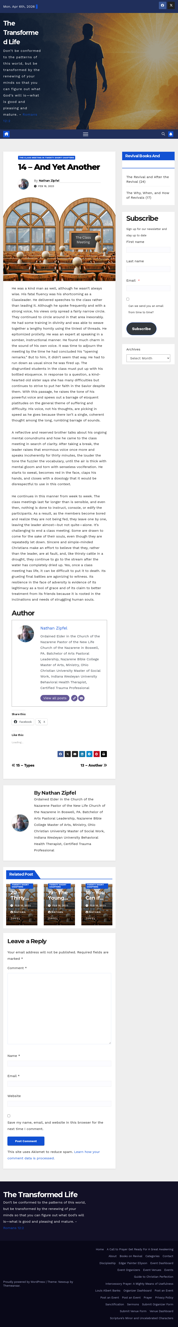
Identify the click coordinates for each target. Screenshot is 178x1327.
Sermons (133, 1304)
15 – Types (23, 765)
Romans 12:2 (13, 1228)
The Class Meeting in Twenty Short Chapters (46, 158)
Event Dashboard (161, 1263)
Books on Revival (131, 1256)
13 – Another (94, 765)
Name (13, 1056)
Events (168, 1270)
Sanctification (114, 1304)
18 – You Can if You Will (96, 898)
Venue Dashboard (161, 1311)
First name (135, 242)
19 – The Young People (58, 898)
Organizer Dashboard (137, 1290)
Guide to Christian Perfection (153, 1277)
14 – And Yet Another (59, 167)
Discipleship (107, 1263)
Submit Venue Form (133, 1311)
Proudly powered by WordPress (24, 1281)
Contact (168, 1256)
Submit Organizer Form (157, 1304)
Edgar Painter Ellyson (133, 1263)
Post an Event (164, 1290)
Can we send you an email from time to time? (146, 309)
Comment (17, 968)
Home (100, 1249)
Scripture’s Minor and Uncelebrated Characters (141, 1318)
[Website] (74, 698)
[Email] (81, 698)
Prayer (148, 1297)
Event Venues (152, 1270)
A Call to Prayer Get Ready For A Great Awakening (140, 1249)
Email (13, 1076)
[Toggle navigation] (86, 134)
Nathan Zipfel (49, 181)
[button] (163, 134)
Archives (133, 349)
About (113, 1256)
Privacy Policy (164, 1297)
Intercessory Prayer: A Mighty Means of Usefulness (139, 1283)
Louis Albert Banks (107, 1290)
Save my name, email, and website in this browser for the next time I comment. (55, 1125)
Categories (152, 1256)
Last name (135, 261)
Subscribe (141, 329)
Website (14, 1096)
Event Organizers (128, 1270)
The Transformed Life (20, 32)
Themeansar (11, 1285)
